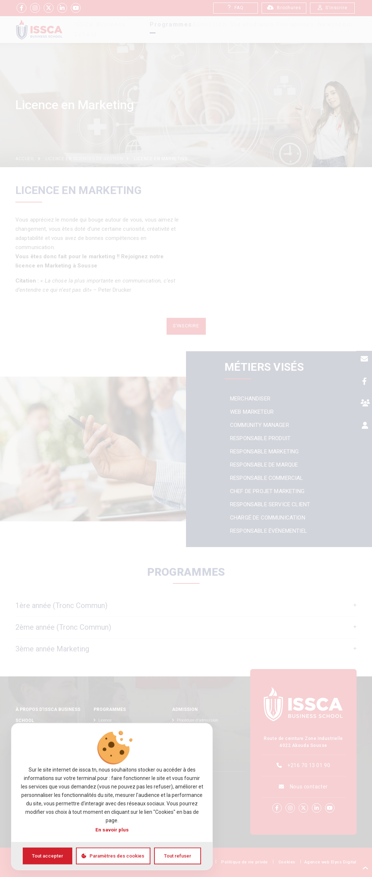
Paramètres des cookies (117, 856)
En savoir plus (112, 830)
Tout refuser (177, 856)
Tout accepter (47, 856)
